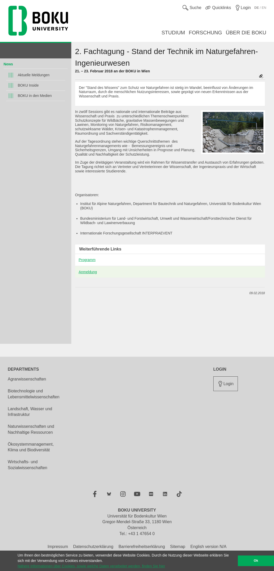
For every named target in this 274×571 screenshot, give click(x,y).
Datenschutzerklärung (93, 546)
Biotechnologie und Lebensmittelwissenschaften (33, 394)
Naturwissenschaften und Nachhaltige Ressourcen (31, 429)
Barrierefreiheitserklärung (142, 546)
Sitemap (177, 546)
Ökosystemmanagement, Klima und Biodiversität (31, 447)
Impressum (58, 546)
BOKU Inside (28, 85)
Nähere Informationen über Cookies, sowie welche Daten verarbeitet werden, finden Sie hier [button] (91, 566)
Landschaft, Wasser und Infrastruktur (30, 412)
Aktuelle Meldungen (34, 75)
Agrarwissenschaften (27, 379)
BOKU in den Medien (35, 96)
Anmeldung (88, 272)
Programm (87, 260)
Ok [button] (256, 560)
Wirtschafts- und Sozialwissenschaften (27, 465)
